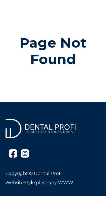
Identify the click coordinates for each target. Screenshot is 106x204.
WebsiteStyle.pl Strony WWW (39, 182)
